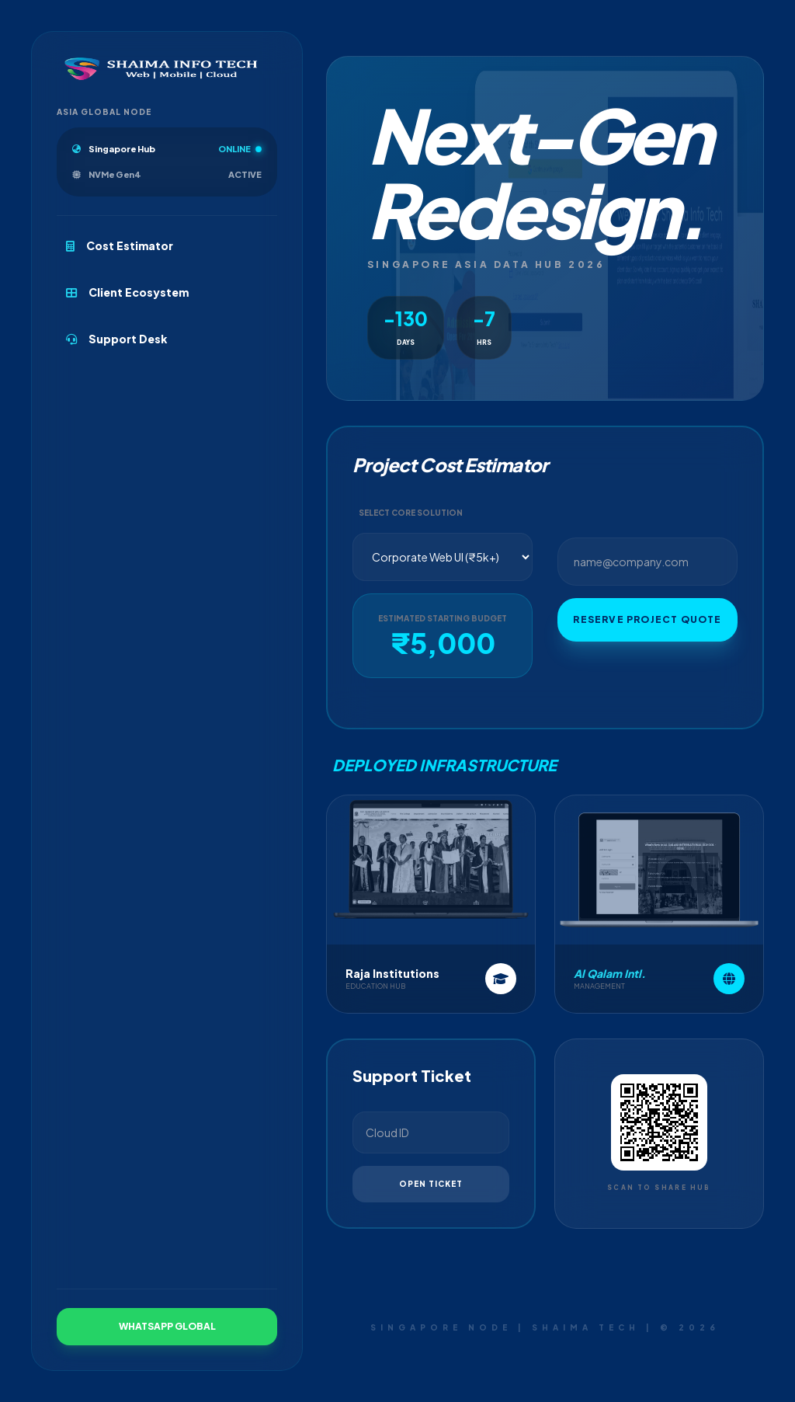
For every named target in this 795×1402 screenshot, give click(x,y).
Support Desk (117, 339)
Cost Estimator (119, 245)
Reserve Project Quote (647, 626)
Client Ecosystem (127, 292)
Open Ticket (431, 1190)
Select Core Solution (411, 519)
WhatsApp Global (167, 1326)
